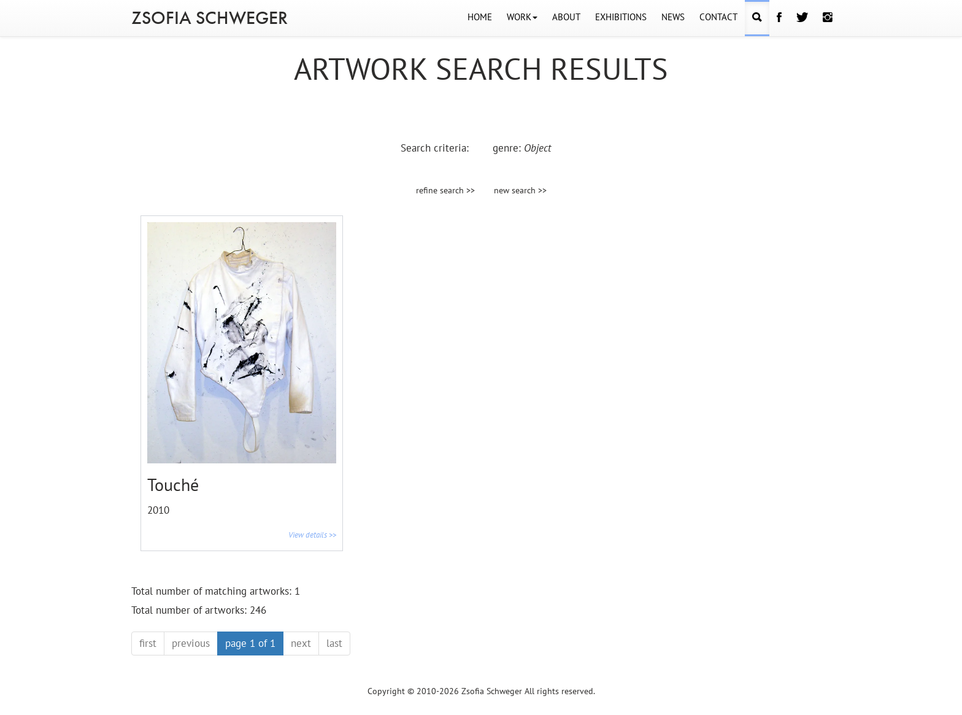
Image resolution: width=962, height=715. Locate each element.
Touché (173, 484)
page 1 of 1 (250, 643)
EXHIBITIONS (621, 17)
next (301, 643)
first (147, 643)
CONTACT (718, 17)
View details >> (312, 535)
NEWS (673, 17)
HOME (480, 17)
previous (191, 643)
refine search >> (445, 190)
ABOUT (566, 17)
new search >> (520, 190)
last (334, 643)
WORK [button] (522, 17)
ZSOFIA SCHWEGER (209, 17)
